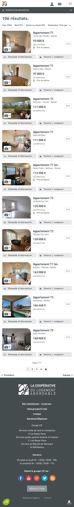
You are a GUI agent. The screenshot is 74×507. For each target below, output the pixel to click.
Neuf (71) (19, 25)
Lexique (37, 413)
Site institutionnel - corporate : (37, 403)
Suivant (68, 375)
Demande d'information (18, 56)
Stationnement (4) (56, 25)
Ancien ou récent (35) (35, 25)
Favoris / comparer (51, 56)
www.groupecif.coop (37, 408)
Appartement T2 (43, 99)
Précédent (7, 375)
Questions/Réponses (37, 418)
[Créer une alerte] (45, 369)
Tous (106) (7, 25)
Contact (47, 497)
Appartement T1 (43, 33)
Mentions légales (31, 497)
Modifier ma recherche (15, 10)
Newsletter (37, 488)
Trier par (63, 25)
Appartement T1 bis (45, 165)
